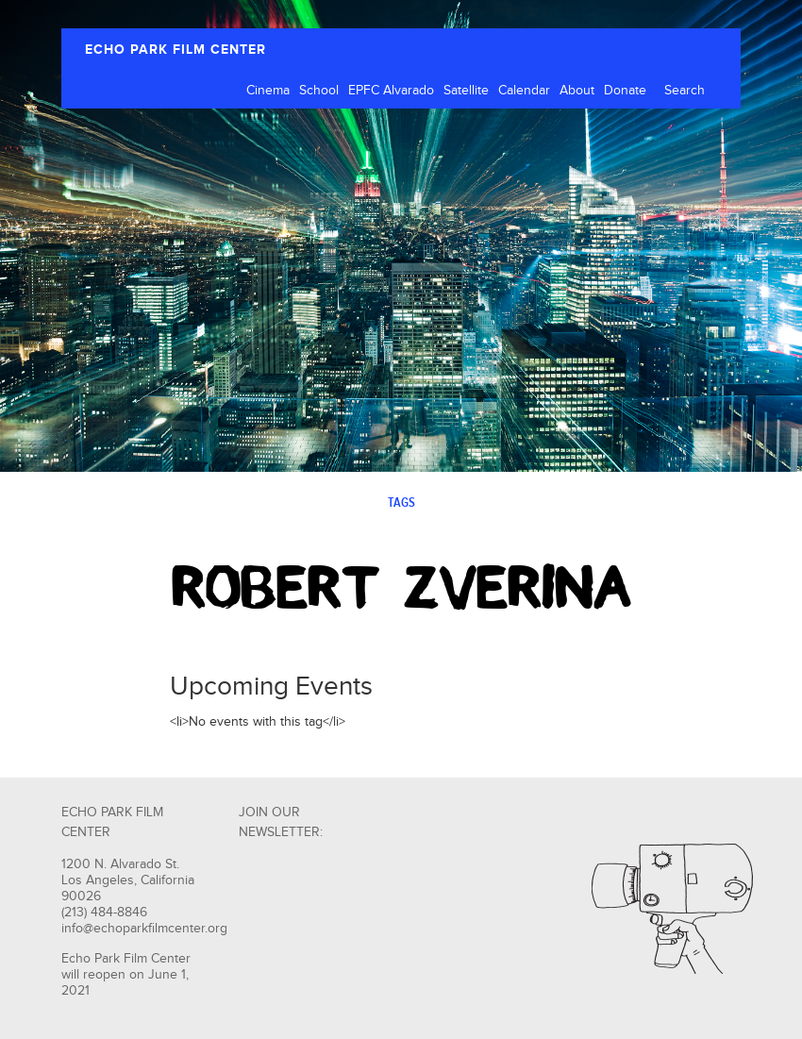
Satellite (466, 90)
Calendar (524, 90)
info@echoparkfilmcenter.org (144, 928)
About (577, 90)
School (319, 90)
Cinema (268, 90)
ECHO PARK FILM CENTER (175, 50)
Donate (625, 90)
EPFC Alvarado (391, 90)
